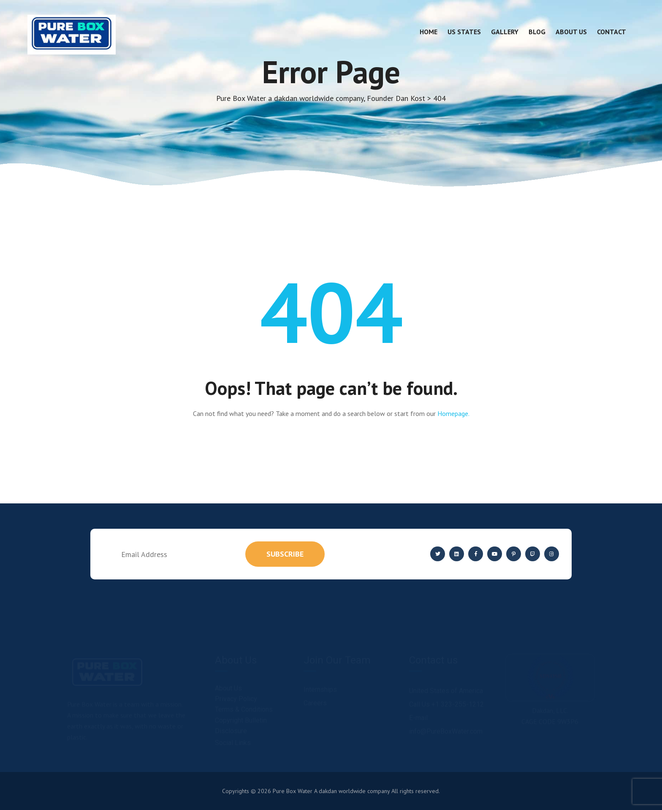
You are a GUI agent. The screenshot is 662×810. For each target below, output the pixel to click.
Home (428, 31)
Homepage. (453, 413)
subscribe (285, 554)
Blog (537, 31)
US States (464, 31)
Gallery (504, 31)
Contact (611, 31)
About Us (571, 31)
